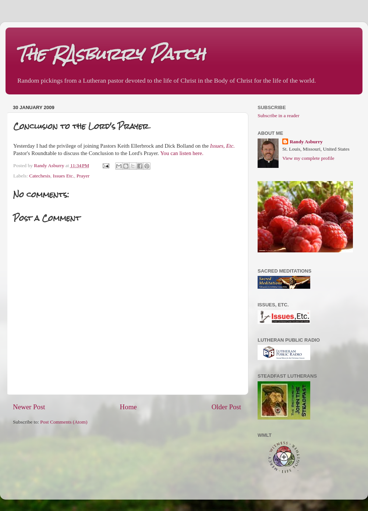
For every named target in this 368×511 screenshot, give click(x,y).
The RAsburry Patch (111, 54)
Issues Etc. (63, 176)
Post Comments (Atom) (63, 422)
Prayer (83, 176)
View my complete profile (308, 158)
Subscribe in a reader (279, 115)
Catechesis (39, 176)
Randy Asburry (306, 141)
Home (128, 407)
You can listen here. (181, 153)
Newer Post (29, 407)
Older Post (226, 407)
